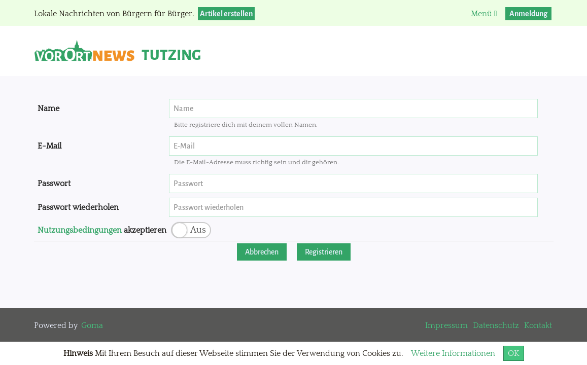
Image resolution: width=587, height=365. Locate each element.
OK (514, 353)
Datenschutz (496, 325)
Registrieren (323, 252)
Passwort (54, 183)
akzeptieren (102, 230)
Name (48, 108)
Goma (92, 325)
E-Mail (49, 146)
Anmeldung (528, 14)
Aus (198, 230)
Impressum (446, 325)
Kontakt (538, 325)
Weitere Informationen (453, 353)
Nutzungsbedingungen (80, 230)
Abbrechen (262, 252)
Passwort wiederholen (78, 207)
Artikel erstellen (226, 14)
